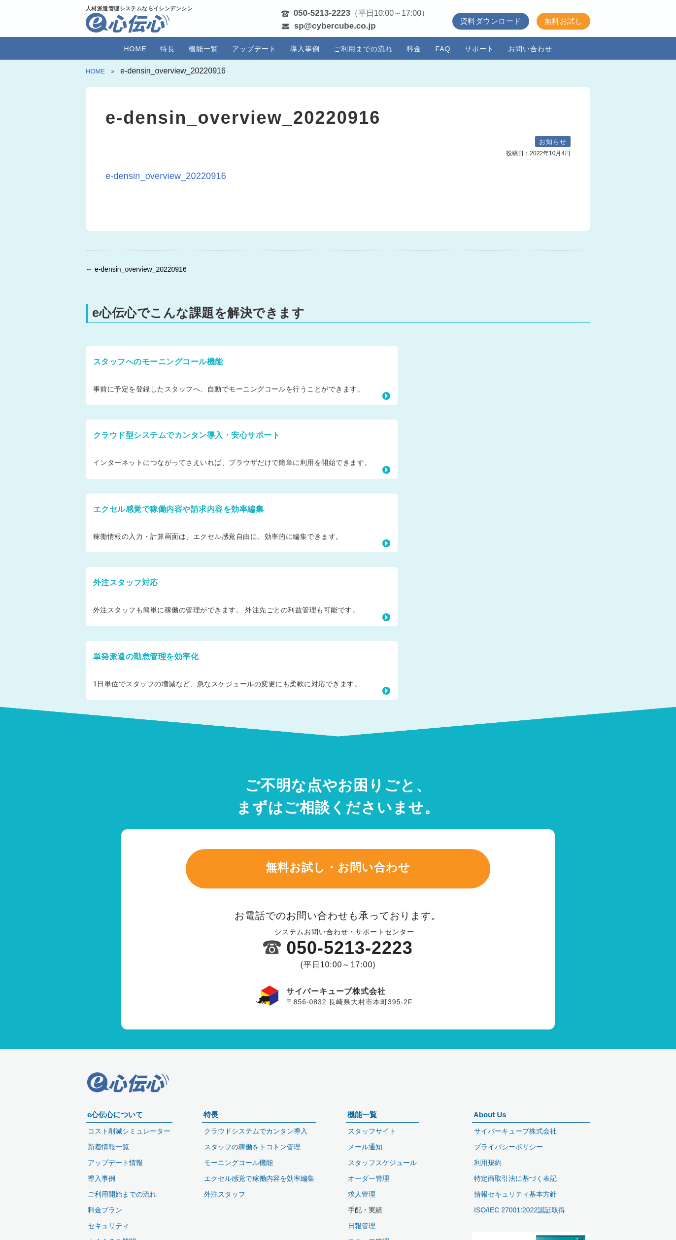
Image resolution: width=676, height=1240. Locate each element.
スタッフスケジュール (382, 1161)
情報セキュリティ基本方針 (515, 1192)
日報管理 (361, 1224)
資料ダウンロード (490, 21)
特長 (167, 48)
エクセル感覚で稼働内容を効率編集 (259, 1176)
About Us (490, 1112)
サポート (479, 48)
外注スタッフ (224, 1192)
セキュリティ (108, 1224)
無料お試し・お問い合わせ (338, 688)
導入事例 (305, 48)
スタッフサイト (372, 1129)
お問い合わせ (530, 48)
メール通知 (365, 1145)
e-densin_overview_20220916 (165, 176)
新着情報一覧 (108, 1145)
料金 (413, 48)
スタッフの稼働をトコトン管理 (252, 1145)
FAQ (442, 48)
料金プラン (105, 1208)
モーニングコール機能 (238, 1161)
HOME (135, 48)
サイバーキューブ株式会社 (515, 1129)
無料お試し (563, 21)
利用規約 (488, 1161)
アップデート (254, 48)
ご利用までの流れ (363, 48)
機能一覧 (203, 48)
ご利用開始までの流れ (122, 1192)
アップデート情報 (115, 1161)
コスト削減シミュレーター (129, 1129)
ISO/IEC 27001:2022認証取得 (519, 1208)
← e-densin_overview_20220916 (136, 269)
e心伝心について (115, 1112)
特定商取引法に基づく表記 (515, 1176)
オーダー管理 (368, 1176)
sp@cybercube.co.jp (335, 26)
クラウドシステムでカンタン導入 (255, 1129)
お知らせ (553, 141)
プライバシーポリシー (508, 1145)
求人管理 (361, 1192)
